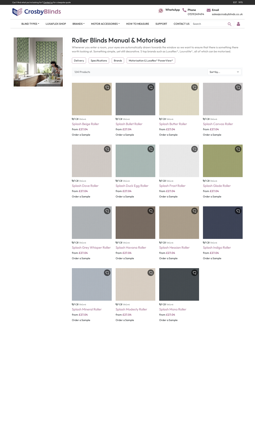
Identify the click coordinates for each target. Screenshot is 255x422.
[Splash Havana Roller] (135, 235)
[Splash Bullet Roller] (135, 112)
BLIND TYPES (29, 23)
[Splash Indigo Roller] (223, 235)
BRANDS (78, 23)
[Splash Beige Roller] (92, 112)
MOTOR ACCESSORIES (104, 23)
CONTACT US (181, 23)
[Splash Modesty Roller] (135, 297)
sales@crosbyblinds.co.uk (227, 14)
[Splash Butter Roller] (179, 112)
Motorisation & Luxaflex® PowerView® (151, 60)
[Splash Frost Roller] (179, 173)
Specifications (99, 60)
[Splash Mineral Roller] (92, 297)
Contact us (48, 2)
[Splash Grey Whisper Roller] (92, 235)
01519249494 (196, 14)
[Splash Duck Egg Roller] (135, 173)
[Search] (212, 24)
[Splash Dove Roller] (92, 173)
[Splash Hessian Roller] (179, 235)
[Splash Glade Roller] (223, 173)
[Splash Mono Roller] (179, 297)
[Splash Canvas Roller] (223, 112)
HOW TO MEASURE (137, 23)
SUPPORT (161, 23)
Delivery (79, 60)
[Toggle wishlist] (107, 87)
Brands (118, 60)
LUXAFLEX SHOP (56, 23)
